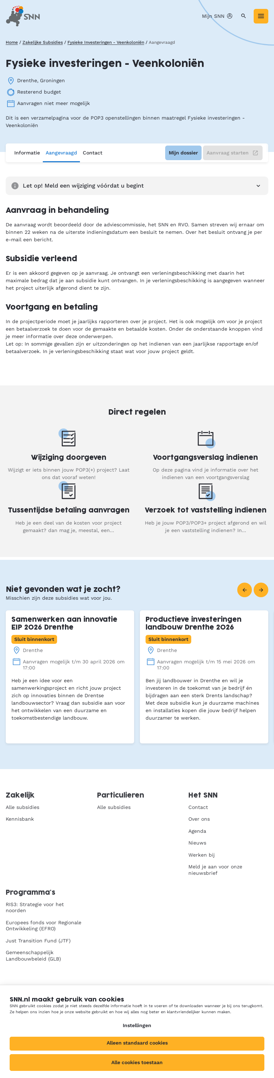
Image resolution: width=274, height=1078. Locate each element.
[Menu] (261, 16)
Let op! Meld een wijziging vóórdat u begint (137, 186)
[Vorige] (244, 590)
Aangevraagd (61, 153)
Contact (92, 153)
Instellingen (137, 1025)
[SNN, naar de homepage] (23, 16)
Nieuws (197, 843)
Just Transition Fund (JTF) (38, 940)
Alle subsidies (22, 807)
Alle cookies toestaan (137, 1062)
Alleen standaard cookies (137, 1043)
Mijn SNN (217, 16)
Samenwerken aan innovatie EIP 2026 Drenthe (64, 623)
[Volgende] (261, 590)
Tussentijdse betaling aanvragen (69, 510)
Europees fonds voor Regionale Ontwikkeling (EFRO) (43, 926)
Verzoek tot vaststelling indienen (206, 510)
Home (12, 42)
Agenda (197, 831)
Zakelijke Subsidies (42, 42)
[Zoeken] (243, 16)
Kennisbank (20, 819)
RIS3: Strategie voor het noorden (35, 907)
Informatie (27, 153)
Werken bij (201, 855)
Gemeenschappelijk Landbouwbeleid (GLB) (33, 956)
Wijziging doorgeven (68, 457)
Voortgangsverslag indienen (205, 457)
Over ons (199, 819)
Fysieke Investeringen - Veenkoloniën (105, 42)
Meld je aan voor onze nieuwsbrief (215, 870)
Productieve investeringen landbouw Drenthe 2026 (194, 623)
